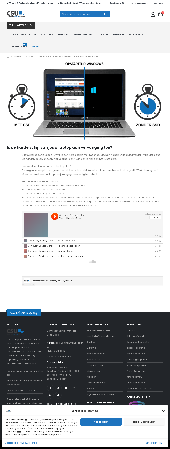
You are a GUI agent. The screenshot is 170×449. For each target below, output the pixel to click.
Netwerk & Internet (84, 34)
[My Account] (153, 14)
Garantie (91, 347)
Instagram (74, 388)
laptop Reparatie (136, 347)
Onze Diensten (138, 3)
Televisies (63, 34)
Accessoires (136, 34)
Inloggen (91, 376)
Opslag (104, 34)
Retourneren (93, 359)
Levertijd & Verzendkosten (101, 336)
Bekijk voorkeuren (144, 422)
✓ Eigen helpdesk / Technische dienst (80, 3)
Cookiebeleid (11, 442)
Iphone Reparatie (136, 353)
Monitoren (47, 34)
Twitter (58, 388)
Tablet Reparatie (136, 371)
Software (118, 34)
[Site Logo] (16, 14)
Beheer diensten (154, 442)
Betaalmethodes (96, 353)
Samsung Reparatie (137, 359)
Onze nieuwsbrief (96, 382)
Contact (158, 3)
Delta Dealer (53, 334)
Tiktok (58, 395)
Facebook (50, 388)
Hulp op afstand (135, 336)
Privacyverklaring (28, 442)
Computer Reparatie (138, 342)
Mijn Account (93, 371)
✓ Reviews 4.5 (115, 3)
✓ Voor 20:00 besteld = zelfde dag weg (30, 3)
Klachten (91, 342)
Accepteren (101, 422)
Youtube (66, 388)
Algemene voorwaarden (100, 394)
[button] (163, 411)
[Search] (105, 14)
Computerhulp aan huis (139, 388)
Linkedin (50, 395)
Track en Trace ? (96, 365)
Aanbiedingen (19, 45)
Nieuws (35, 46)
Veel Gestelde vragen (99, 330)
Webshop (132, 330)
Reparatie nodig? (17, 399)
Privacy (90, 388)
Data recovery (134, 376)
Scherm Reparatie (136, 365)
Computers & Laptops (24, 34)
